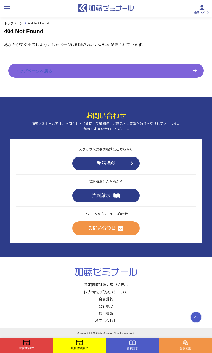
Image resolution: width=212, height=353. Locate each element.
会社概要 (106, 306)
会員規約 (106, 299)
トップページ (13, 23)
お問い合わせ (106, 228)
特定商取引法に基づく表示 (106, 285)
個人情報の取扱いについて (106, 292)
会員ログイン (202, 9)
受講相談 (115, 163)
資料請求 (106, 195)
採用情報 (106, 313)
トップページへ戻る (33, 71)
